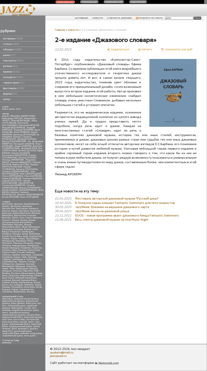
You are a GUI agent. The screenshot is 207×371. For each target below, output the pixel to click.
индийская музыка (19, 312)
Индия (27, 224)
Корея (5, 236)
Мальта (38, 275)
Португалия (33, 250)
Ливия (38, 285)
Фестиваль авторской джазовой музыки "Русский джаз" (117, 198)
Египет (37, 282)
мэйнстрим (17, 308)
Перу (14, 250)
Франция (20, 266)
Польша (22, 250)
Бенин (14, 211)
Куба (25, 236)
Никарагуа (33, 245)
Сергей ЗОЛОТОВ (11, 181)
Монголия (29, 287)
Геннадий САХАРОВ (24, 144)
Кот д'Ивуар (16, 285)
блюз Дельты (18, 303)
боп (4, 305)
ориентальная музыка (13, 315)
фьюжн (34, 328)
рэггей (23, 322)
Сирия (14, 289)
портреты (13, 60)
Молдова (28, 243)
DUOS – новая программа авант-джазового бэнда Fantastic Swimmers (127, 215)
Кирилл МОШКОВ (20, 153)
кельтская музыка (33, 317)
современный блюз (19, 324)
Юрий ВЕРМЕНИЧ (28, 190)
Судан (16, 257)
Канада (16, 234)
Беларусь (34, 208)
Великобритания (21, 213)
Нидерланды (19, 245)
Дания (31, 220)
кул (39, 303)
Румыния (30, 252)
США (23, 257)
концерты (13, 77)
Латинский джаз (16, 305)
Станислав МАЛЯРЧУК (13, 185)
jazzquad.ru (58, 356)
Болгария (24, 211)
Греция (15, 220)
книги (9, 55)
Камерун (6, 234)
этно (18, 109)
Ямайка (6, 273)
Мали (30, 241)
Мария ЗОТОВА (20, 164)
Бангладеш (22, 208)
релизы (10, 66)
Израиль (18, 224)
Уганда (31, 261)
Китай (25, 234)
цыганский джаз (23, 331)
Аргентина (15, 206)
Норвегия (26, 248)
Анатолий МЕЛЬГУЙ (29, 125)
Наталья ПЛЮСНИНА (27, 169)
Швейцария (22, 268)
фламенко (23, 328)
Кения (39, 273)
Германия (38, 217)
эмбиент (24, 333)
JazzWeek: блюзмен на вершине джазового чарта (112, 207)
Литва (21, 238)
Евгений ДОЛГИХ (27, 150)
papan (5, 116)
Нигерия (6, 245)
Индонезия (8, 227)
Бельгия (6, 211)
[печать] (145, 49)
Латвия (5, 238)
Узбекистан (8, 264)
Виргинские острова (25, 215)
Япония (31, 292)
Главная (60, 29)
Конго (5, 285)
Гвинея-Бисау (26, 282)
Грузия (23, 220)
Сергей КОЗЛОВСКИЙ (16, 182)
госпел (27, 308)
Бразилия (35, 211)
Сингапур (26, 255)
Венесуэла (7, 215)
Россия (20, 252)
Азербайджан (31, 204)
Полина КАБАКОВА (33, 178)
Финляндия (8, 266)
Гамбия (6, 282)
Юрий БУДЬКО (10, 190)
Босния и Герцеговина (23, 273)
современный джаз (12, 335)
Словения (7, 257)
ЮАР (36, 271)
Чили (11, 268)
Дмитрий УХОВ (29, 148)
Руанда (6, 289)
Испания (18, 229)
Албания (19, 278)
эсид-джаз (36, 333)
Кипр (5, 275)
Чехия (5, 268)
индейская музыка (22, 310)
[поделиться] (118, 49)
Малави (6, 287)
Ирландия (34, 227)
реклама (6, 342)
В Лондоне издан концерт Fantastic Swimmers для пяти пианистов (125, 203)
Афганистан (8, 208)
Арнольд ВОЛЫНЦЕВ (24, 134)
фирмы (10, 93)
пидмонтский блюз (12, 317)
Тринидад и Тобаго (23, 259)
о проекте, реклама (119, 17)
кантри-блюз (33, 315)
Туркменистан (9, 261)
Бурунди (6, 213)
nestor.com (65, 2)
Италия (27, 229)
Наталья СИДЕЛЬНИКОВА (15, 171)
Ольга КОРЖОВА (33, 176)
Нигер (39, 287)
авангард (7, 299)
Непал (38, 243)
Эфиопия (28, 271)
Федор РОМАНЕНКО (30, 188)
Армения (27, 206)
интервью (13, 38)
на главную (81, 17)
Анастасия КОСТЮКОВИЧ (15, 124)
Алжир (5, 206)
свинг (31, 322)
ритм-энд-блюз (10, 322)
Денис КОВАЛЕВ (22, 146)
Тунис (38, 259)
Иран (24, 227)
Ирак (18, 227)
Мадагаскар (26, 275)
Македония (8, 241)
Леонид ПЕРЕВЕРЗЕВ (13, 160)
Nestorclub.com (108, 363)
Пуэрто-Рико (9, 252)
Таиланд (32, 257)
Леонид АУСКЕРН (27, 157)
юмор (6, 99)
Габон (15, 217)
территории (13, 82)
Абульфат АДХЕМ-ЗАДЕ (22, 116)
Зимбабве (7, 224)
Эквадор (7, 271)
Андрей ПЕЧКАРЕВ (23, 130)
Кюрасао (14, 275)
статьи (11, 44)
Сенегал (6, 255)
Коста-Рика (16, 236)
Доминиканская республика (17, 222)
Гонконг (6, 220)
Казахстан (15, 231)
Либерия (28, 285)
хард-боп (7, 331)
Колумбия (34, 234)
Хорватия (31, 266)
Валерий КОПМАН (27, 139)
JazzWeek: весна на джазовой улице (102, 211)
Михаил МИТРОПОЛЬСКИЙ (20, 165)
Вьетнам (6, 217)
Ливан (14, 238)
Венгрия (36, 213)
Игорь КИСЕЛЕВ (10, 197)
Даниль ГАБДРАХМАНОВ (30, 194)
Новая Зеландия (11, 248)
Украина (20, 264)
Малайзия (21, 241)
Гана (22, 217)
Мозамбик (17, 287)
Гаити (28, 217)
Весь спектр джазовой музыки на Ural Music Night (111, 219)
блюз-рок (31, 303)
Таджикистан (26, 289)
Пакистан (37, 248)
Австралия (7, 204)
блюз (5, 109)
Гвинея (14, 282)
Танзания (7, 292)
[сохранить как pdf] (176, 49)
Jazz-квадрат (21, 14)
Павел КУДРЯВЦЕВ (11, 178)
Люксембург (32, 238)
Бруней (16, 280)
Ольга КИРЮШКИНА (12, 176)
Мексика (17, 243)
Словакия (37, 255)
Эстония (17, 271)
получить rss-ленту (149, 17)
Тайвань (6, 259)
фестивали (13, 88)
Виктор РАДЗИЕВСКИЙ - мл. (16, 141)
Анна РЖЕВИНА (22, 132)
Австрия (18, 204)
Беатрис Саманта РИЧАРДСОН (16, 138)
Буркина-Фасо (29, 280)
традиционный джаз (20, 326)
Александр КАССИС (12, 118)
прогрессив (32, 319)
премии (11, 71)
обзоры (12, 49)
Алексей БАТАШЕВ (20, 120)
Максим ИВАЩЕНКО (20, 162)
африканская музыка (13, 301)
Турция (22, 261)
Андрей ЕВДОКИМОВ (14, 127)
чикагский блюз (10, 333)
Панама (6, 250)
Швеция (33, 268)
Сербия (16, 255)
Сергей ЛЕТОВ (25, 183)
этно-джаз (30, 335)
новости (97, 17)
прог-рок (7, 319)
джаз (12, 109)
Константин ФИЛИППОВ (14, 155)
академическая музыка (26, 299)
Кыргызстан (35, 236)
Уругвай (30, 264)
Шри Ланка (8, 278)
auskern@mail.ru (61, 352)
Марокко (7, 243)
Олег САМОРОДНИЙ (30, 174)
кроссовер (19, 319)
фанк (14, 328)
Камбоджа (28, 231)
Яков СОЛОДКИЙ (29, 197)
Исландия (7, 229)
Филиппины (19, 292)
